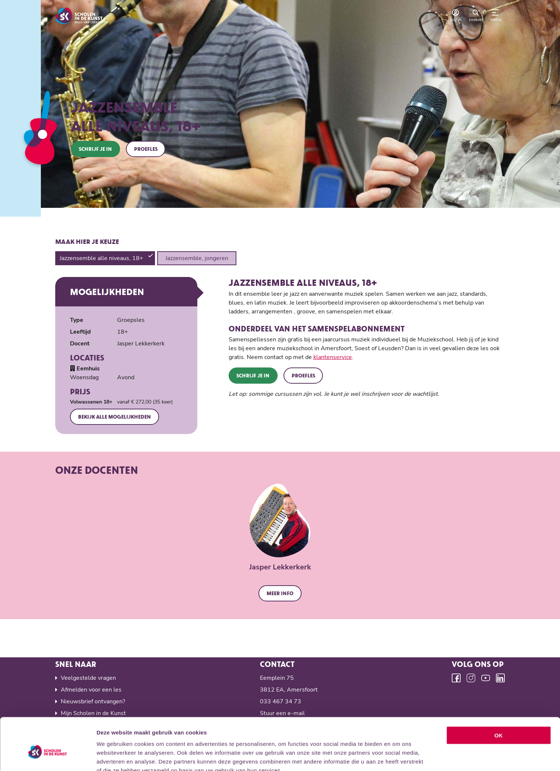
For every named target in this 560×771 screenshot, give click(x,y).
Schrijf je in (95, 149)
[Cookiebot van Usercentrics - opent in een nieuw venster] (47, 756)
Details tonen (397, 756)
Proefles (146, 149)
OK (498, 697)
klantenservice (332, 357)
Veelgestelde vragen (88, 678)
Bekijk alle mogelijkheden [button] (114, 417)
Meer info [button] (280, 593)
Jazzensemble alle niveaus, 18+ (102, 258)
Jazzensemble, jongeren (196, 258)
